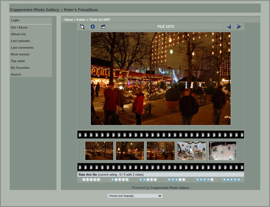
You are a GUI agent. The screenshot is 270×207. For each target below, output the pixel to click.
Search (16, 74)
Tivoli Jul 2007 (99, 19)
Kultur (81, 19)
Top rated (18, 61)
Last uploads (20, 41)
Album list (18, 34)
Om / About (19, 27)
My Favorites (20, 67)
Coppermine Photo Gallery (169, 187)
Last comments (22, 47)
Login (15, 20)
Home (69, 19)
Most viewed (20, 54)
